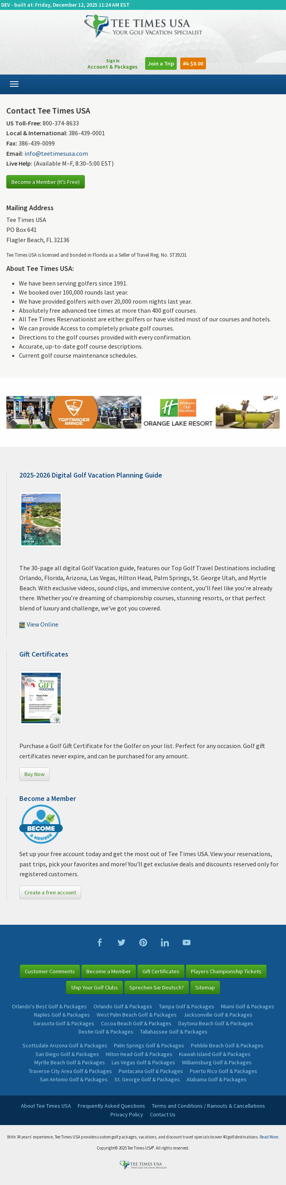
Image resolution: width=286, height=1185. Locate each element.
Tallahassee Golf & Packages (173, 1031)
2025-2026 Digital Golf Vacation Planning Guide (90, 475)
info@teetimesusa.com (56, 153)
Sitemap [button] (205, 987)
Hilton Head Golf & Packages (139, 1054)
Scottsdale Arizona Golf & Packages (64, 1045)
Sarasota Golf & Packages (63, 1023)
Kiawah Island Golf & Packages (214, 1054)
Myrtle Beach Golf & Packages (69, 1062)
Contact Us (163, 1114)
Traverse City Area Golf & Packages (70, 1071)
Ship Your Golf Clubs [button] (94, 987)
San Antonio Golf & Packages (74, 1079)
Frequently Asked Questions (111, 1105)
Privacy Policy (126, 1114)
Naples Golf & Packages (62, 1014)
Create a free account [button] (50, 892)
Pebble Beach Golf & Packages (227, 1045)
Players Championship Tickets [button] (226, 971)
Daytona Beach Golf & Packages (215, 1023)
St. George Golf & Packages (147, 1079)
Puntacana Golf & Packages (151, 1071)
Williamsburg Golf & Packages (217, 1062)
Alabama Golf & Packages (217, 1079)
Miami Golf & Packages (247, 1006)
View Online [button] (38, 624)
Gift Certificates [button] (160, 971)
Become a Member (47, 798)
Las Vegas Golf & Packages (143, 1062)
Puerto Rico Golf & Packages (223, 1071)
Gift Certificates (43, 654)
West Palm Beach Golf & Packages (137, 1014)
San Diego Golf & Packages (67, 1054)
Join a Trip (161, 63)
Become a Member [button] (108, 971)
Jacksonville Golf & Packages (217, 1014)
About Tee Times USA (46, 1105)
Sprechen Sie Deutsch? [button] (156, 987)
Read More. (269, 1137)
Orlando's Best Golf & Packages (49, 1006)
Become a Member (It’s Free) (45, 181)
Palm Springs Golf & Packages (149, 1045)
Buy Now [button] (34, 774)
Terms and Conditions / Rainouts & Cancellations (208, 1105)
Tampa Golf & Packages (186, 1006)
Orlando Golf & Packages (122, 1006)
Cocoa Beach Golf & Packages (136, 1023)
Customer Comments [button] (50, 971)
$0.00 (193, 63)
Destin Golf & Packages (106, 1031)
